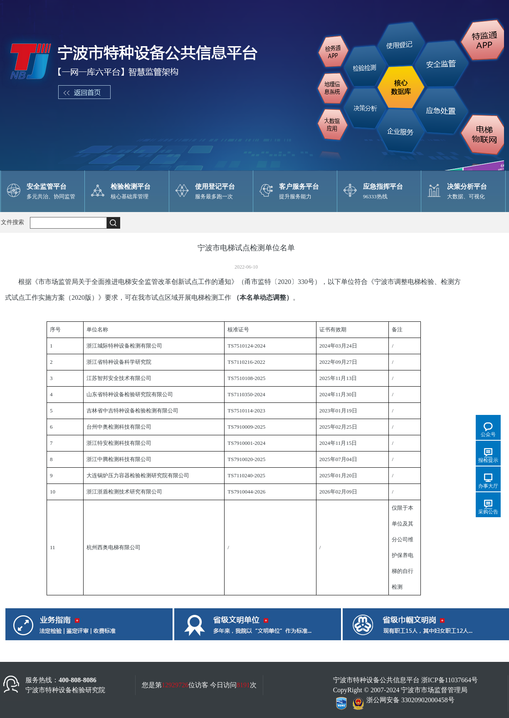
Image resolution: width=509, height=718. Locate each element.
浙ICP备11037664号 (449, 679)
